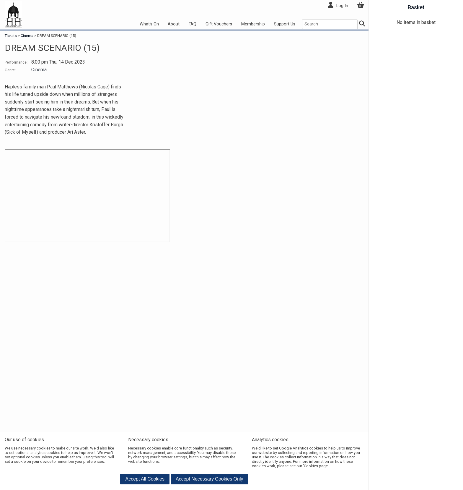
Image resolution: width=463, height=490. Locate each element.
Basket (415, 7)
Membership (253, 24)
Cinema (27, 35)
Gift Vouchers (219, 24)
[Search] (362, 24)
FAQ (192, 24)
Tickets (11, 35)
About (174, 24)
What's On (149, 24)
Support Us (284, 24)
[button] (144, 479)
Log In (342, 5)
